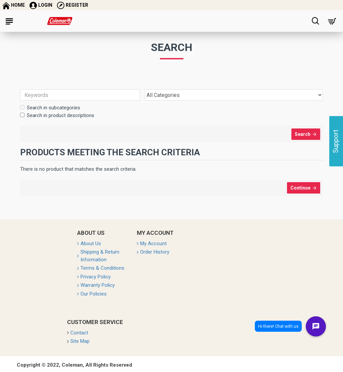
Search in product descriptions (57, 115)
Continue (300, 190)
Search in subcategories (50, 108)
